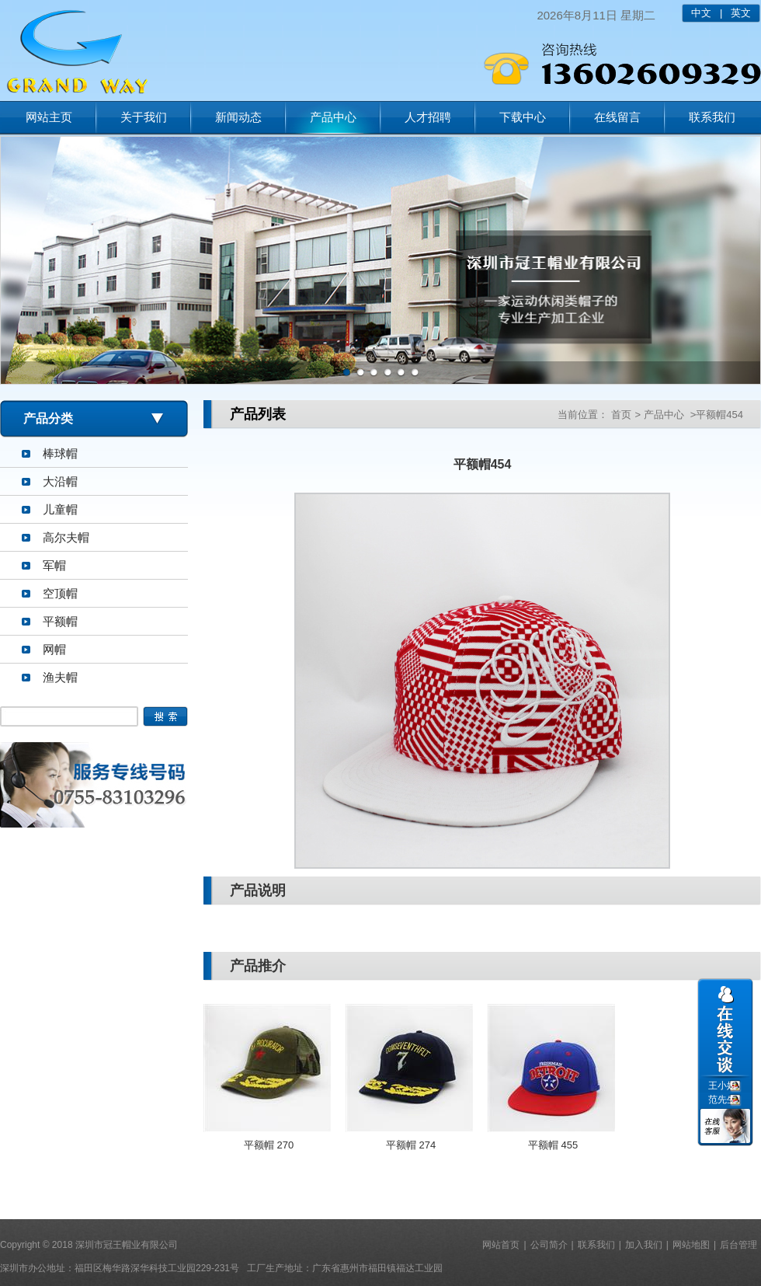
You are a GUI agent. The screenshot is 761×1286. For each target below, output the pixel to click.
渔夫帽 (60, 677)
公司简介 (549, 1244)
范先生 (722, 1099)
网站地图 (691, 1244)
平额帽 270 (269, 1145)
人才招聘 (428, 117)
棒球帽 (60, 453)
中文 (701, 13)
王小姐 (722, 1085)
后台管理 (738, 1244)
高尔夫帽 (66, 537)
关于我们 (143, 117)
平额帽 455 (553, 1145)
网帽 (54, 649)
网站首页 (500, 1244)
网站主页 (49, 117)
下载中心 (522, 117)
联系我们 (712, 117)
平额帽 (60, 621)
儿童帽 (60, 509)
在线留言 (617, 117)
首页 (621, 414)
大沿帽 (60, 481)
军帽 (54, 565)
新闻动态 (238, 117)
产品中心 (333, 117)
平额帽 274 (411, 1145)
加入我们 (643, 1244)
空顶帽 (60, 593)
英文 (741, 13)
